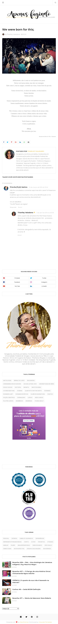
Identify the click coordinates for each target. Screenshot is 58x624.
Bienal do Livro (19, 380)
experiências (40, 538)
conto (26, 542)
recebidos (19, 401)
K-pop (33, 542)
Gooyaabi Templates (45, 622)
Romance (47, 390)
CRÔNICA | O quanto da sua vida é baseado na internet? (30, 581)
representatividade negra (12, 542)
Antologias (7, 380)
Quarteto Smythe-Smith (33, 390)
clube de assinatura (38, 394)
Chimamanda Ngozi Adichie (12, 384)
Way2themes (24, 622)
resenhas (29, 401)
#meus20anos (37, 545)
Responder (13, 207)
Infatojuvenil (36, 387)
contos (50, 394)
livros (30, 397)
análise (5, 545)
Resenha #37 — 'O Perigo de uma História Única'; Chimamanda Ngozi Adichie (31, 572)
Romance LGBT (8, 394)
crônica (14, 538)
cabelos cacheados (26, 538)
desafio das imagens (34, 548)
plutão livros (8, 401)
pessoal (6, 538)
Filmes (13, 545)
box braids (47, 548)
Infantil (26, 387)
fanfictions (7, 548)
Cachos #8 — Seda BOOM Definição (26, 589)
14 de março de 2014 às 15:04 (38, 187)
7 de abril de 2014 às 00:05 (45, 212)
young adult (39, 401)
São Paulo (48, 545)
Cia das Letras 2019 (30, 384)
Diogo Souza (7, 387)
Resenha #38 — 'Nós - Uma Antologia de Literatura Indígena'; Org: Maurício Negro (32, 563)
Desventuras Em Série (46, 384)
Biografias (31, 380)
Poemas (19, 390)
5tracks (50, 542)
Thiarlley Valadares (13, 34)
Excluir (20, 207)
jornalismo (21, 397)
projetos (41, 542)
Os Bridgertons (8, 390)
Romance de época (22, 394)
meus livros (39, 397)
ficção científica (9, 397)
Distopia (18, 387)
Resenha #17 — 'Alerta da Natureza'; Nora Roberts (31, 598)
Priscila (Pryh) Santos (18, 187)
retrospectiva (19, 548)
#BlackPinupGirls (24, 545)
